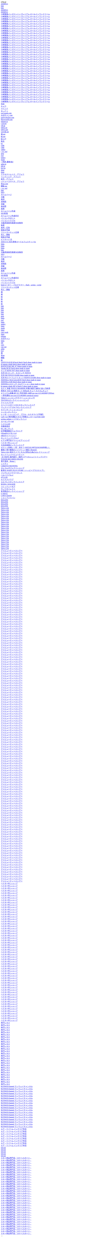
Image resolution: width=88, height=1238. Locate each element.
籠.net (3, 134)
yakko (3, 150)
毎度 (2, 225)
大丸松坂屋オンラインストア (12, 445)
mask (3, 160)
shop (2, 170)
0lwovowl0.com (7, 119)
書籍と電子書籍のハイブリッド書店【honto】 (19, 450)
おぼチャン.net (7, 115)
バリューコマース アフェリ (12, 181)
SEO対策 (4, 213)
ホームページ (6, 194)
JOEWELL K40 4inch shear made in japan (16, 382)
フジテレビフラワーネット (11, 473)
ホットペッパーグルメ (10, 438)
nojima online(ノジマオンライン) (13, 419)
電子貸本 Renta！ (8, 461)
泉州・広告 (5, 228)
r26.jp (3, 126)
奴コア (3, 139)
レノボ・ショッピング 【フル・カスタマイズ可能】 (22, 414)
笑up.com (4, 184)
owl (2, 156)
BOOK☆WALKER (8, 484)
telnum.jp (4, 122)
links (2, 244)
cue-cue (4, 347)
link (2, 6)
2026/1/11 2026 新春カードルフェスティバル (18, 242)
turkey (3, 158)
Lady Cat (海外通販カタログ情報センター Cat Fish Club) (23, 417)
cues (2, 345)
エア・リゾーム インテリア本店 (14, 1129)
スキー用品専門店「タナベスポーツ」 (16, 1158)
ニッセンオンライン (9, 412)
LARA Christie (6, 495)
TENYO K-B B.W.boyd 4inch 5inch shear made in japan (21, 362)
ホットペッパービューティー (12, 454)
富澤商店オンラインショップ (12, 491)
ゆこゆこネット (7, 428)
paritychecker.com (7, 117)
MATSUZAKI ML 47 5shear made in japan (16, 366)
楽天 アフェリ (7, 179)
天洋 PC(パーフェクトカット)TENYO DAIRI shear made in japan (26, 378)
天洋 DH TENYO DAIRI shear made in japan (17, 375)
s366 (2, 147)
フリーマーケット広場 (10, 232)
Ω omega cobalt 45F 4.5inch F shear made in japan (19, 386)
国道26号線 (5, 230)
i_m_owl (4, 152)
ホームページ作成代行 (10, 216)
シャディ (4, 464)
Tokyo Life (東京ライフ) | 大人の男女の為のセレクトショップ (25, 452)
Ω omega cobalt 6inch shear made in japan (16, 364)
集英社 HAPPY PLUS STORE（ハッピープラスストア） (23, 470)
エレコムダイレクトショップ (12, 468)
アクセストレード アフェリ (12, 174)
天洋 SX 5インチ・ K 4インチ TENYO (16, 373)
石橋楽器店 (5, 426)
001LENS (4, 500)
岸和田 (3, 202)
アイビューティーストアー (11, 551)
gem (2, 154)
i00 (2, 343)
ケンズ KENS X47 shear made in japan (15, 370)
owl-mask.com (6, 113)
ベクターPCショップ (9, 443)
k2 (2, 143)
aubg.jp (3, 164)
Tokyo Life (5, 508)
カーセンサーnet (7, 421)
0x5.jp (3, 168)
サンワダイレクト (8, 489)
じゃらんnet (5, 424)
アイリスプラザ (7, 403)
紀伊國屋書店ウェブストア (11, 431)
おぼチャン (5, 338)
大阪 (2, 197)
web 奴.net (5, 132)
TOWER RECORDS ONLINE (12, 459)
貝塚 (2, 204)
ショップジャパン (8, 498)
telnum (3, 336)
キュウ (3, 106)
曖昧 (2, 358)
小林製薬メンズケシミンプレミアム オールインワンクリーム (25, 14)
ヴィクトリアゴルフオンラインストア (16, 407)
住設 (2, 104)
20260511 (4, 4)
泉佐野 (3, 206)
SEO (2, 192)
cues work (4, 332)
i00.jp (3, 166)
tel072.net (4, 130)
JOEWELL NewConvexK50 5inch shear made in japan (21, 380)
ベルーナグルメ (7, 475)
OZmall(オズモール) (9, 433)
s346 (2, 145)
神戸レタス (5, 1023)
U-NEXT (4, 493)
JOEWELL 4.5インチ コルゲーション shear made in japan (23, 384)
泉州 (2, 199)
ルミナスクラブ (7, 479)
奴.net (3, 136)
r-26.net (4, 124)
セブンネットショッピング (11, 410)
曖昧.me (4, 186)
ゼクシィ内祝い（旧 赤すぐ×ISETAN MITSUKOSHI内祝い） (25, 447)
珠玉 (2, 141)
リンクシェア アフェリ (11, 177)
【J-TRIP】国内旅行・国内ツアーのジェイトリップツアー (24, 457)
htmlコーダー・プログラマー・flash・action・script (21, 285)
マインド (4, 108)
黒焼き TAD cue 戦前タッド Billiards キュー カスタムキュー (24, 391)
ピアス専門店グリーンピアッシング (15, 440)
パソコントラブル (8, 220)
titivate (3, 1148)
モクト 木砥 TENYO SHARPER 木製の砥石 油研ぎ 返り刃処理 (25, 388)
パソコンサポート (8, 218)
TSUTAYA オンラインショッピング (15, 400)
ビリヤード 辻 (6, 239)
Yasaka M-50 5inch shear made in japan (15, 368)
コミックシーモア (8, 486)
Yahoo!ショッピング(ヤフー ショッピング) (18, 398)
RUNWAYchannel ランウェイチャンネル (17, 1086)
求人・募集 (5, 235)
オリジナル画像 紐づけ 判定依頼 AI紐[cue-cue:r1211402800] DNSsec (27, 393)
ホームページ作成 (8, 211)
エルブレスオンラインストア (12, 482)
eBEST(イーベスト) (8, 436)
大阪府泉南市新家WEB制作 (12, 223)
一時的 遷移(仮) (7, 162)
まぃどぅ (4, 111)
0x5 (2, 351)
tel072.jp (4, 128)
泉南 (2, 209)
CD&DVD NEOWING (9, 466)
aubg (2, 349)
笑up (2, 355)
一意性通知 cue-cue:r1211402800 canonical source (19, 395)
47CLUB (4, 477)
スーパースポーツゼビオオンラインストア (18, 405)
